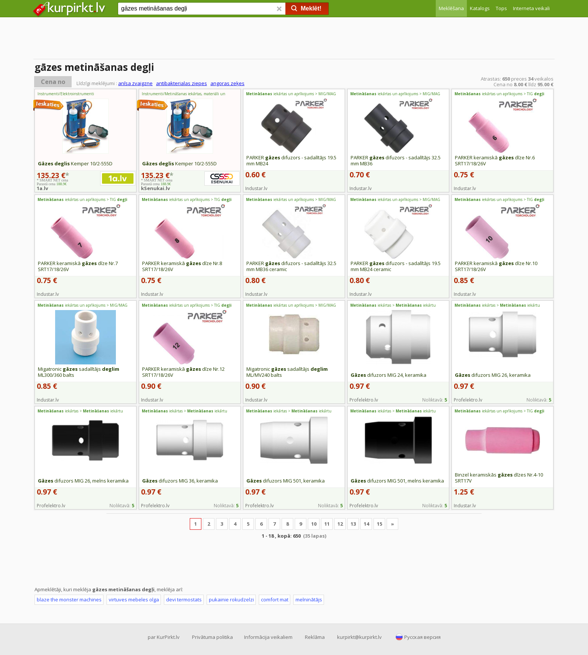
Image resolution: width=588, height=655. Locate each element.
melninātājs (309, 599)
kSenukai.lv (155, 188)
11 (327, 523)
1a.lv (42, 188)
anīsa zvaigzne (135, 83)
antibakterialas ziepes (181, 83)
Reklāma (315, 637)
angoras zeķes (227, 83)
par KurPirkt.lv (164, 637)
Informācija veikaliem (268, 637)
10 (313, 523)
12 (340, 523)
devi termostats (184, 599)
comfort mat (274, 599)
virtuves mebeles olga (134, 599)
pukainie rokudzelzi (231, 599)
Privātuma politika (212, 637)
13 (353, 523)
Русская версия (422, 637)
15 (379, 523)
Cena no (53, 82)
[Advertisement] (294, 39)
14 (366, 523)
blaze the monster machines (69, 599)
